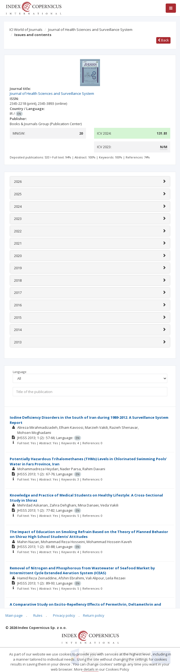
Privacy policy (64, 615)
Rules (37, 615)
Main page (14, 615)
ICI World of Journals (25, 29)
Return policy (93, 615)
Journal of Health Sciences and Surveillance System (90, 29)
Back (163, 40)
